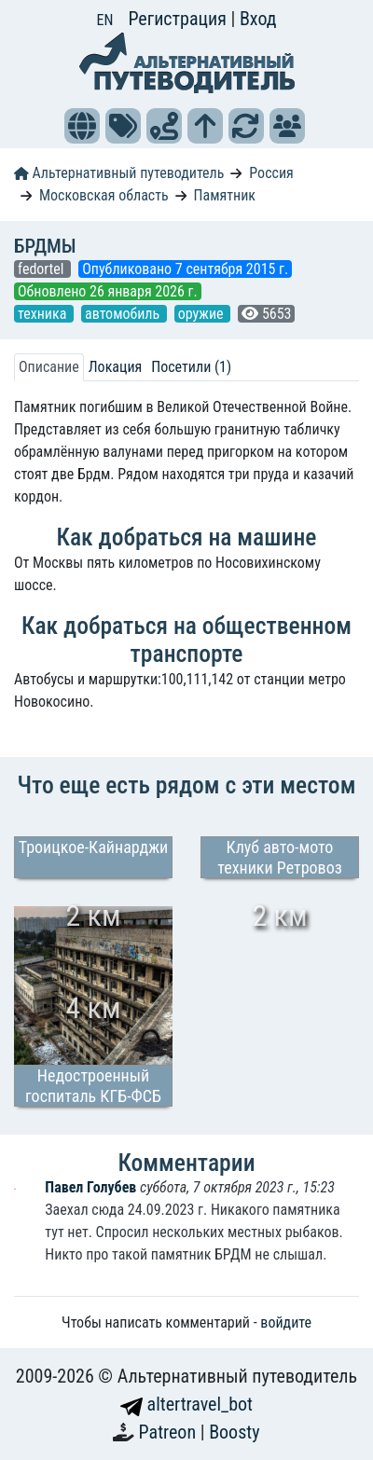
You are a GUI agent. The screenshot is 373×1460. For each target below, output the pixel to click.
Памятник (225, 195)
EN (105, 20)
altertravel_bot (186, 1404)
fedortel (42, 269)
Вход (258, 18)
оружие (202, 314)
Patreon (169, 1432)
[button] (82, 126)
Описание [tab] (49, 367)
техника (44, 314)
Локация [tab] (116, 367)
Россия (271, 173)
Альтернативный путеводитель (119, 173)
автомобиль (124, 314)
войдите (285, 1322)
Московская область (104, 195)
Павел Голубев (92, 1187)
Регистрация (179, 18)
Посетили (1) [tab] (191, 367)
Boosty (234, 1432)
